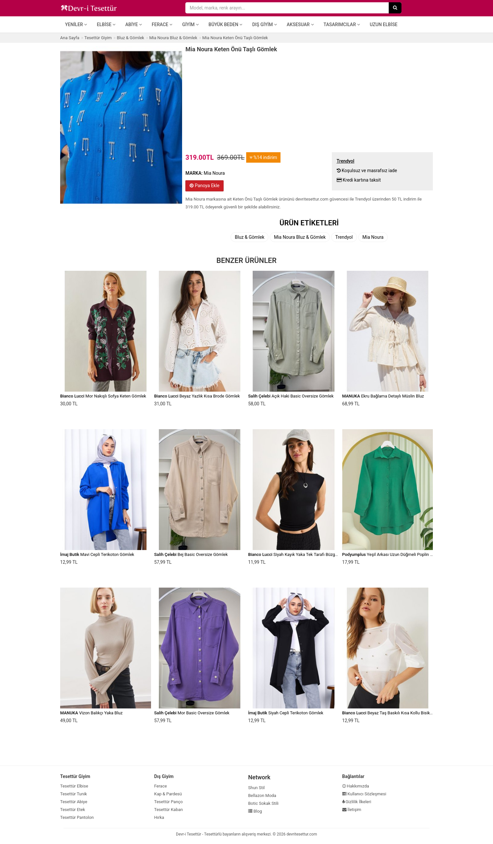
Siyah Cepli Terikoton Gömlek (285, 712)
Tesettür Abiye (73, 801)
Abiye (133, 24)
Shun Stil (256, 787)
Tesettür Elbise (74, 786)
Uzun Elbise (384, 24)
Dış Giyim (264, 24)
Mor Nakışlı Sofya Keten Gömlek (103, 396)
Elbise (106, 24)
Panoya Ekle (204, 185)
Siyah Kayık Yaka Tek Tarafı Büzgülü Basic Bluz (305, 554)
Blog (255, 811)
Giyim (190, 24)
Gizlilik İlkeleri (356, 801)
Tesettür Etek (72, 809)
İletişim (352, 809)
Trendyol (344, 237)
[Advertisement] (309, 101)
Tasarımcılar (342, 24)
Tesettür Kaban (168, 809)
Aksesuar (300, 24)
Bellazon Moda (262, 795)
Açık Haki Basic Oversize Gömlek (290, 396)
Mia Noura (373, 237)
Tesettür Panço (168, 801)
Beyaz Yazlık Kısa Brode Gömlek (197, 396)
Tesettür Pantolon (77, 817)
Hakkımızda (355, 786)
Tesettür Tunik (73, 793)
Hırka (159, 817)
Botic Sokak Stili (263, 803)
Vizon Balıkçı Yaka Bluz (91, 712)
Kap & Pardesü (168, 793)
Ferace (162, 24)
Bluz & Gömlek (249, 237)
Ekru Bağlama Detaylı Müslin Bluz (383, 396)
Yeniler (76, 24)
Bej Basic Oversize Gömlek (191, 554)
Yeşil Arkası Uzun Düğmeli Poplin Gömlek (393, 554)
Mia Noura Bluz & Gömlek (300, 237)
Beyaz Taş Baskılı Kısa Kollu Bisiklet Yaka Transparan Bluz (409, 712)
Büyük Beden (226, 24)
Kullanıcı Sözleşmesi (364, 793)
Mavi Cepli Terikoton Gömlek (97, 554)
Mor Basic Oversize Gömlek (192, 712)
